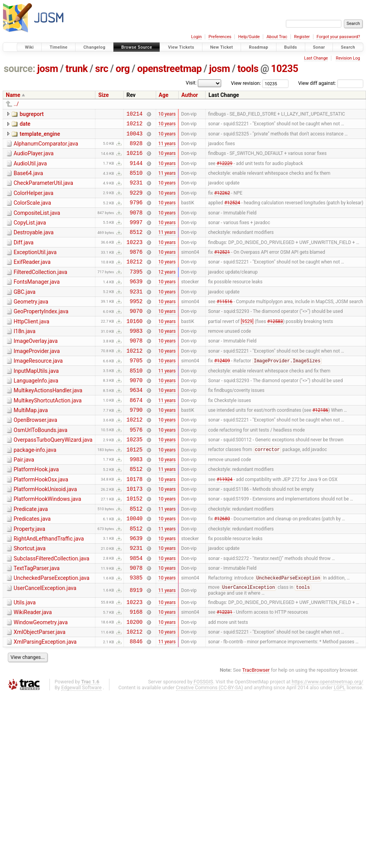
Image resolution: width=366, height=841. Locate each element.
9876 (136, 269)
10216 (135, 158)
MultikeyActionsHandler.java (48, 423)
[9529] (247, 346)
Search (348, 47)
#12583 (275, 346)
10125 (135, 490)
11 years (167, 147)
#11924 (224, 523)
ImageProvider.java (37, 379)
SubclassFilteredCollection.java (51, 611)
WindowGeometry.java (41, 681)
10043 (135, 136)
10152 (135, 545)
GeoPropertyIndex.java (41, 335)
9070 (136, 335)
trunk (76, 68)
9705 (136, 390)
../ (16, 104)
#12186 (320, 446)
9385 (136, 633)
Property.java (29, 578)
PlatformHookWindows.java (47, 544)
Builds (290, 47)
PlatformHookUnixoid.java (45, 533)
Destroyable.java (34, 246)
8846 (136, 703)
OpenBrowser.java (35, 456)
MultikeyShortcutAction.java (48, 434)
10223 (135, 258)
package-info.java (35, 489)
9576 (136, 468)
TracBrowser (256, 732)
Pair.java (24, 500)
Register (302, 36)
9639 (136, 302)
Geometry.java (31, 324)
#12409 (222, 391)
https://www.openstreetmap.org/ (327, 744)
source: (19, 68)
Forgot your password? (338, 36)
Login (196, 36)
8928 (136, 147)
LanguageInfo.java (36, 412)
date (24, 125)
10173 (135, 534)
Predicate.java (31, 556)
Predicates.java (32, 567)
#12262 (222, 202)
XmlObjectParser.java (39, 692)
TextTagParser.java (37, 622)
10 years (167, 114)
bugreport (31, 114)
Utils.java (25, 659)
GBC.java (24, 313)
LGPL (339, 750)
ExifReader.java (32, 279)
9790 (136, 445)
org (123, 68)
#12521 (222, 269)
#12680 (222, 567)
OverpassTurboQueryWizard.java (53, 478)
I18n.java (24, 357)
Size (103, 95)
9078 (136, 225)
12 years (167, 291)
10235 (284, 68)
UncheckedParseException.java (52, 633)
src (101, 68)
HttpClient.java (31, 346)
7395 (136, 291)
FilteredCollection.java (40, 291)
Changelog (94, 47)
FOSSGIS (203, 744)
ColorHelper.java (33, 202)
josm (47, 68)
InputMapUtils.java (36, 401)
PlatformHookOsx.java (41, 523)
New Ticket (221, 47)
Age (164, 95)
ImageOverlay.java (36, 368)
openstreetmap (169, 68)
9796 (136, 214)
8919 (136, 646)
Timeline (58, 47)
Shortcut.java (30, 600)
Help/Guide (249, 36)
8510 (136, 180)
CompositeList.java (37, 224)
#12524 (232, 214)
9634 (136, 423)
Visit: (191, 83)
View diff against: (330, 83)
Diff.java (23, 258)
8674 (136, 435)
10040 (135, 567)
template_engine (39, 136)
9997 (136, 236)
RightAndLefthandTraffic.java (49, 589)
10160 (135, 346)
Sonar (319, 47)
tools (248, 68)
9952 (136, 324)
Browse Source (136, 47)
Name (13, 95)
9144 (136, 170)
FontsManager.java (37, 301)
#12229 (224, 169)
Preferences (219, 36)
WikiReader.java (33, 670)
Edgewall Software (81, 750)
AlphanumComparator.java (46, 147)
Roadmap (258, 47)
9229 (136, 203)
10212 (135, 125)
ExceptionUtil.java (35, 268)
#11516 (224, 324)
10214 (135, 114)
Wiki (29, 47)
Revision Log (348, 58)
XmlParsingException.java (45, 703)
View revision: (246, 83)
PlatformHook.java (36, 511)
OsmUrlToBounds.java (40, 467)
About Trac (277, 36)
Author (189, 95)
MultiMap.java (31, 445)
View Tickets (181, 47)
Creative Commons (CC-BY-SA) (209, 750)
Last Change (316, 58)
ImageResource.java (38, 390)
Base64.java (28, 180)
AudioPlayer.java (34, 158)
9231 (136, 191)
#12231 (224, 670)
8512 (136, 247)
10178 (135, 523)
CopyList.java (30, 235)
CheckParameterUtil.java (43, 191)
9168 (136, 670)
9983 (136, 357)
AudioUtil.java (30, 169)
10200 (135, 681)
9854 (136, 611)
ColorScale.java (32, 213)
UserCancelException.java (45, 644)
